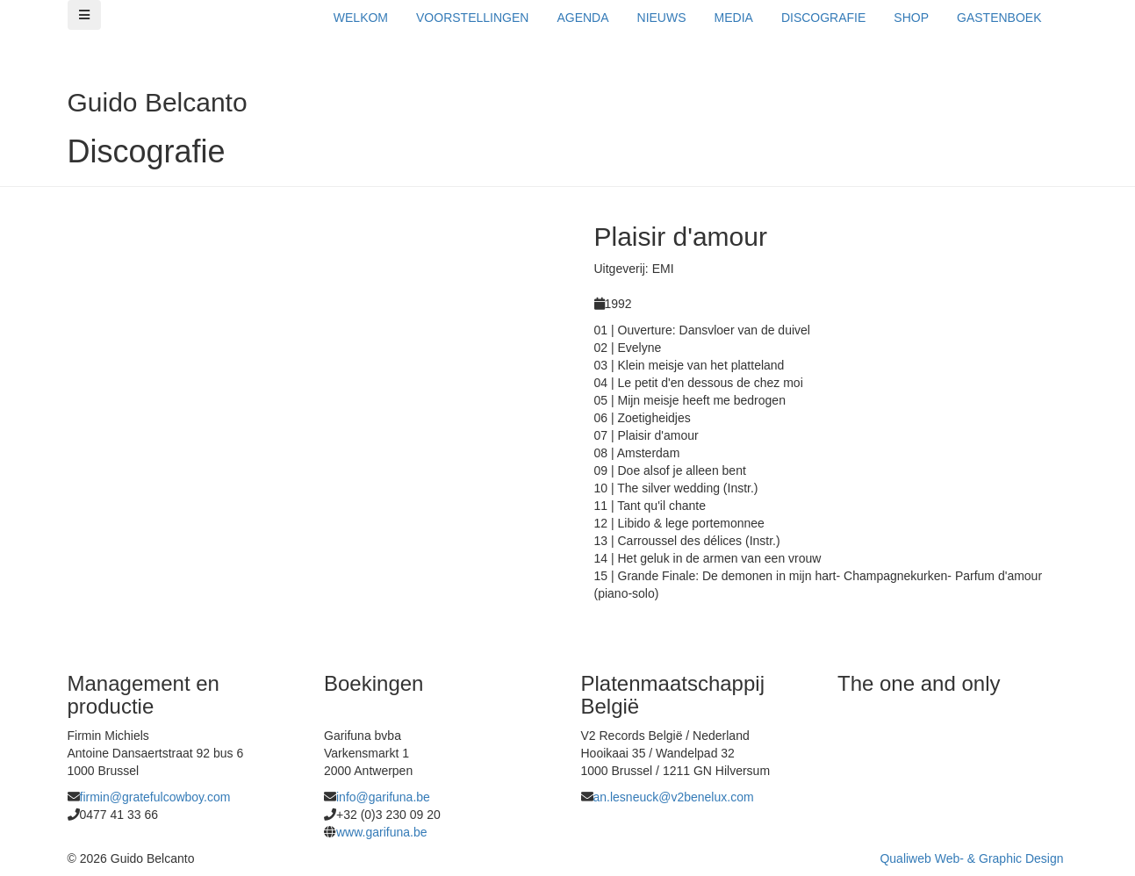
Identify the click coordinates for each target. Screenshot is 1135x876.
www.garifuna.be (381, 832)
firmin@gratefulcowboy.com (155, 797)
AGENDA (582, 18)
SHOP (911, 18)
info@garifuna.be (383, 797)
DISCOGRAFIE (823, 18)
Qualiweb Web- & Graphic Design (971, 858)
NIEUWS (661, 18)
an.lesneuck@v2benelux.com (673, 797)
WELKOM (361, 18)
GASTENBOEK (999, 18)
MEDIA (734, 18)
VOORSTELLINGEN (472, 18)
